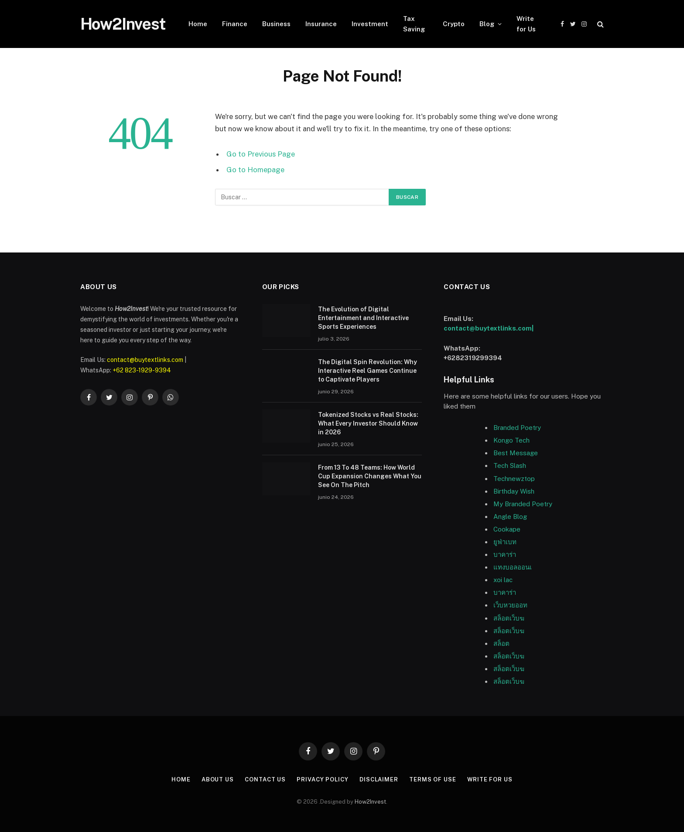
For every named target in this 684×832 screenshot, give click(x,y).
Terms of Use (432, 779)
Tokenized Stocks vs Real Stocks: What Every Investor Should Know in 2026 (368, 423)
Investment (370, 23)
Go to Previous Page (260, 154)
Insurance (321, 23)
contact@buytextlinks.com (145, 359)
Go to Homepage (255, 169)
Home (197, 23)
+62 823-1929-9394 (142, 370)
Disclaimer (378, 779)
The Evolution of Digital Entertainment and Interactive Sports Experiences (363, 318)
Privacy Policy (323, 779)
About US (217, 779)
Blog (486, 23)
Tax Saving (414, 24)
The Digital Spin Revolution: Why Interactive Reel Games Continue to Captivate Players (367, 370)
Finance (234, 23)
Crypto (454, 23)
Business (276, 23)
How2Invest (370, 801)
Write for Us (526, 24)
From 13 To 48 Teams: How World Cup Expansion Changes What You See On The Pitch (369, 476)
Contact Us (265, 779)
